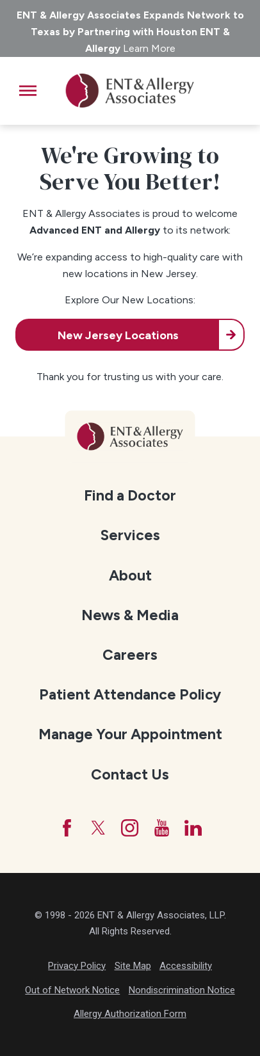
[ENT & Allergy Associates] (129, 91)
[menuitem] (130, 495)
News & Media (130, 615)
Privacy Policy (77, 966)
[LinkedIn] (193, 827)
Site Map (133, 966)
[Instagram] (129, 827)
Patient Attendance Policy (130, 694)
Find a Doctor (130, 495)
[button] (28, 90)
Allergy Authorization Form (130, 1014)
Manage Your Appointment (130, 734)
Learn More (149, 48)
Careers (130, 655)
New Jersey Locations (118, 335)
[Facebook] (67, 827)
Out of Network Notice (72, 990)
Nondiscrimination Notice (182, 990)
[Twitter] (98, 827)
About (130, 575)
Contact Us (130, 774)
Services (130, 535)
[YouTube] (161, 827)
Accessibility (185, 966)
